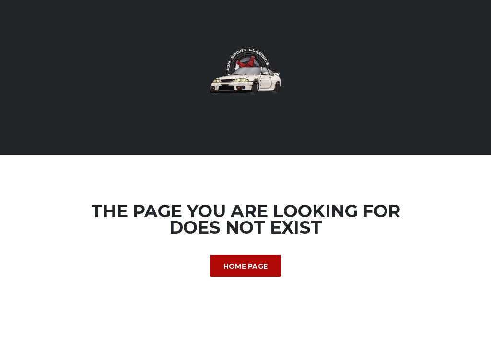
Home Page (245, 266)
